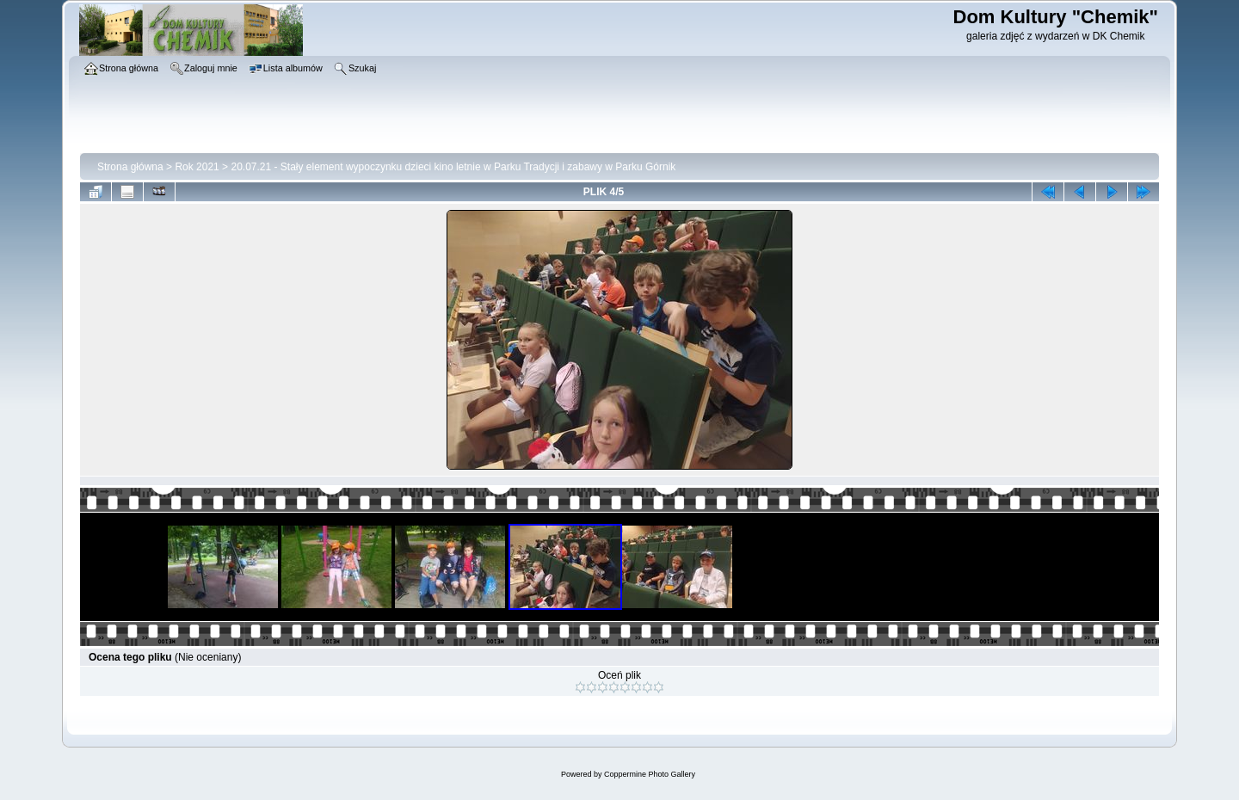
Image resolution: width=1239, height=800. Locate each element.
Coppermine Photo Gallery (649, 774)
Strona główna (130, 167)
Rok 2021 (197, 167)
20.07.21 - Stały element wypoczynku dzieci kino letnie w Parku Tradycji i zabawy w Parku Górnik (453, 167)
